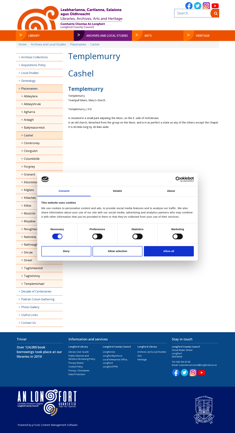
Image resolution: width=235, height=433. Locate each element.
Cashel (94, 44)
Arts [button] (148, 36)
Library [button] (34, 36)
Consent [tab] (64, 191)
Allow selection (117, 251)
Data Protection (76, 374)
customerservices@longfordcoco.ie (198, 365)
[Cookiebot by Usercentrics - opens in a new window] (178, 179)
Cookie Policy (75, 366)
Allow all (168, 251)
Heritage (142, 359)
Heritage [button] (203, 36)
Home (23, 44)
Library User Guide (78, 351)
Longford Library (78, 346)
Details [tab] (117, 191)
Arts (139, 355)
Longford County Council (117, 346)
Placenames (78, 44)
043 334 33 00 (183, 361)
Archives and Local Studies (48, 44)
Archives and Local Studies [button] (107, 36)
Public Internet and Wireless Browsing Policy (81, 357)
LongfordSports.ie (112, 355)
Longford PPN (110, 366)
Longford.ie (109, 351)
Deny (66, 251)
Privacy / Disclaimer (79, 370)
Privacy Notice (76, 362)
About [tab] (171, 191)
